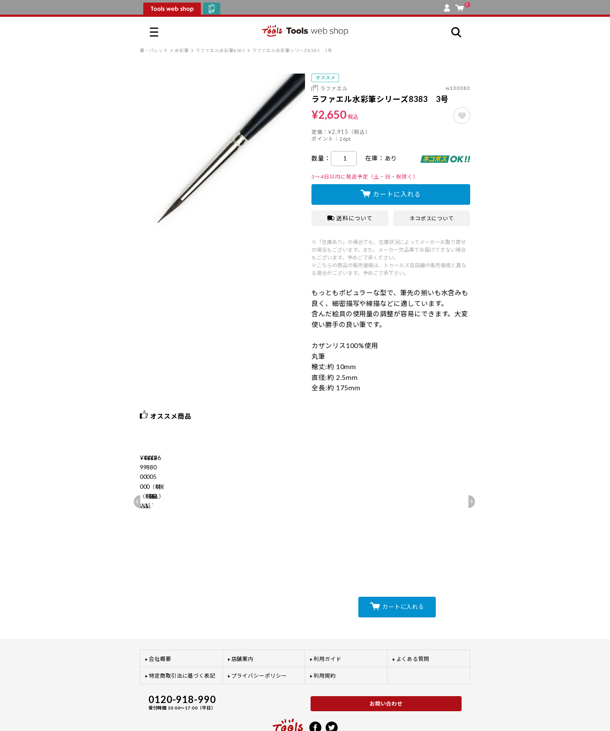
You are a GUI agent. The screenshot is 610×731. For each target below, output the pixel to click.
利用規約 (325, 640)
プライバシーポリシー (259, 640)
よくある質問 (413, 623)
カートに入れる (397, 194)
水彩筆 (182, 50)
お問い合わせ (386, 668)
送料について (350, 218)
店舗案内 (242, 623)
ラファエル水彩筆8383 (220, 50)
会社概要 (160, 623)
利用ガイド (328, 623)
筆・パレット (154, 50)
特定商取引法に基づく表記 (182, 640)
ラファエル (334, 88)
